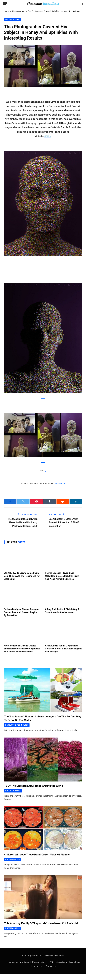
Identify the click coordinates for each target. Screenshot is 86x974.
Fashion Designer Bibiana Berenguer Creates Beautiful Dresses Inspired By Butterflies (22, 612)
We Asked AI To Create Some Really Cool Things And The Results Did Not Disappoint (22, 576)
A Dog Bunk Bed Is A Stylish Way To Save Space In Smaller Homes (62, 610)
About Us (37, 966)
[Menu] (5, 3)
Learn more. (61, 483)
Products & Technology (16, 725)
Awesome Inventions (19, 962)
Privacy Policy (38, 962)
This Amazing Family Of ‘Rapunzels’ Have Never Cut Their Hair (41, 923)
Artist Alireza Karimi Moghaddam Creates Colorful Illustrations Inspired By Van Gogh (63, 648)
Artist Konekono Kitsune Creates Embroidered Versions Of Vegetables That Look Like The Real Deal (22, 648)
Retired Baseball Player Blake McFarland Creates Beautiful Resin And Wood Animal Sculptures (62, 576)
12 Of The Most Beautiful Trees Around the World (33, 785)
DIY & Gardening (12, 791)
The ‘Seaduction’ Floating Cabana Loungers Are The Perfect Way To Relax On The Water (42, 718)
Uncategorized (18, 11)
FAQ (51, 962)
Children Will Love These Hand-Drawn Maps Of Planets (37, 854)
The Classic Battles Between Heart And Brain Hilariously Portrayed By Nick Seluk (23, 522)
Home (6, 11)
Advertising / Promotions (68, 962)
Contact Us (51, 966)
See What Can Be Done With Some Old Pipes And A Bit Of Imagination (64, 522)
